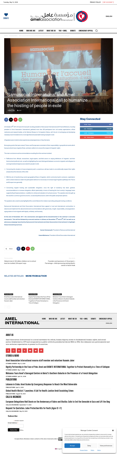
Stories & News (13, 35)
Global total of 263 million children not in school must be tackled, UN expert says (20, 262)
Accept (72, 445)
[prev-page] (5, 307)
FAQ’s (92, 450)
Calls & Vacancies (12, 405)
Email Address (13, 423)
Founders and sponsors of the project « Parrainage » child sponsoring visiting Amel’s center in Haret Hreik (60, 263)
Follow (109, 128)
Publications (10, 387)
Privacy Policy (84, 450)
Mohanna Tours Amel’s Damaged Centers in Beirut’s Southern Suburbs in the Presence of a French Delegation (52, 373)
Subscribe (108, 137)
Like (110, 124)
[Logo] (58, 16)
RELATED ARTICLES (14, 276)
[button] (113, 430)
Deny (89, 445)
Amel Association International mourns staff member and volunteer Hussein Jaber (14, 299)
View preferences (106, 445)
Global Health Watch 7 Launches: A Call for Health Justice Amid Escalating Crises (39, 390)
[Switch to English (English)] (58, 449)
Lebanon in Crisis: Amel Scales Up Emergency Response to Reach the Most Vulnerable (41, 384)
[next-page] (8, 307)
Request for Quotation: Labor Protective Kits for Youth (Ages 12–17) (34, 408)
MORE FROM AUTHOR (36, 276)
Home (6, 35)
